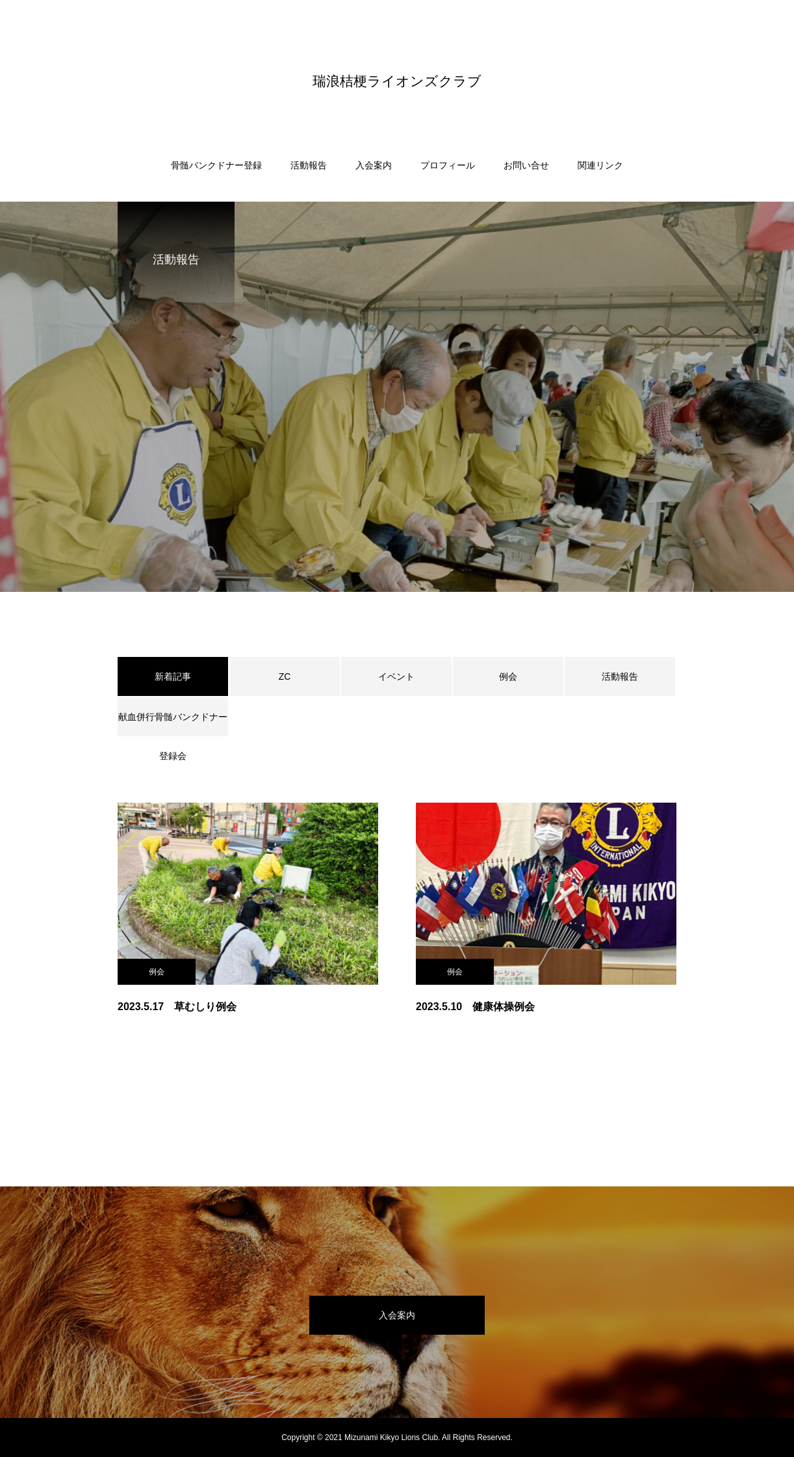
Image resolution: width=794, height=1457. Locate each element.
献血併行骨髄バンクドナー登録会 (172, 724)
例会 (508, 676)
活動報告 (308, 165)
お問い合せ (526, 165)
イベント (396, 676)
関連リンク (600, 165)
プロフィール (447, 165)
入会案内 (373, 165)
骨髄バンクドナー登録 (216, 165)
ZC (285, 676)
